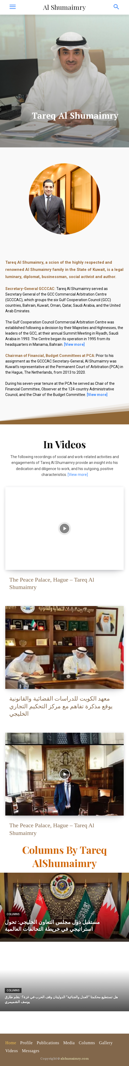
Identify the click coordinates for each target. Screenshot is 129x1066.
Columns (13, 914)
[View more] (78, 474)
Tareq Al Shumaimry (75, 115)
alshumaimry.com (75, 1058)
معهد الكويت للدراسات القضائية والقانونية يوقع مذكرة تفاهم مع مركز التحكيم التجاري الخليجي (61, 706)
